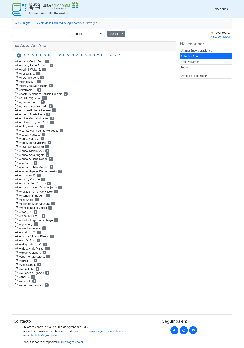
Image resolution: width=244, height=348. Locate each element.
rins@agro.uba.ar (72, 342)
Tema (184, 67)
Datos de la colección (194, 76)
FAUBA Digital (22, 23)
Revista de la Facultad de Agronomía (59, 23)
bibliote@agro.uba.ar (44, 335)
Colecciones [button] (220, 9)
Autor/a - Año (189, 56)
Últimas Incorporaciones (196, 50)
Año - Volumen (190, 62)
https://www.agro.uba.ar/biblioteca (104, 331)
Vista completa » (221, 36)
